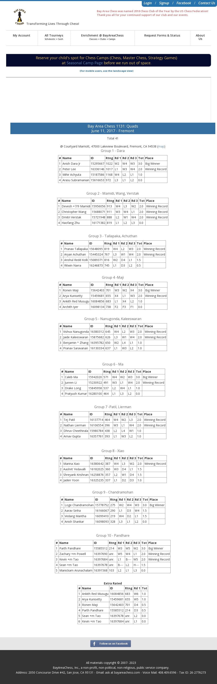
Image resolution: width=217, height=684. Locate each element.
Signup (164, 3)
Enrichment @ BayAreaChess (102, 37)
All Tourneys (54, 37)
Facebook (184, 3)
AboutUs (200, 37)
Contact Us (206, 3)
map (161, 146)
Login (148, 3)
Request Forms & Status (162, 35)
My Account (21, 35)
